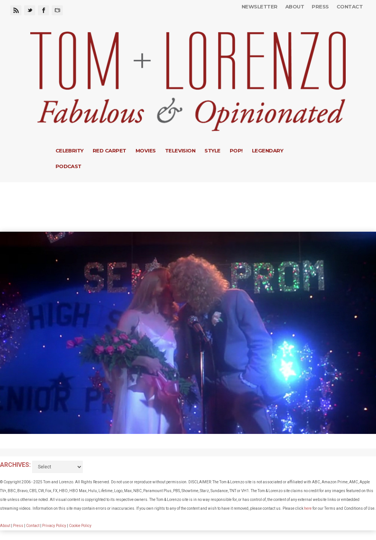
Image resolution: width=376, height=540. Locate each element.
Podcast (69, 166)
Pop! (236, 150)
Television (180, 150)
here (308, 508)
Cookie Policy (80, 526)
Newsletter (260, 6)
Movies (146, 150)
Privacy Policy (54, 526)
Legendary (267, 150)
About (294, 6)
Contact (350, 6)
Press (320, 6)
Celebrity (69, 150)
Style (212, 150)
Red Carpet (109, 150)
